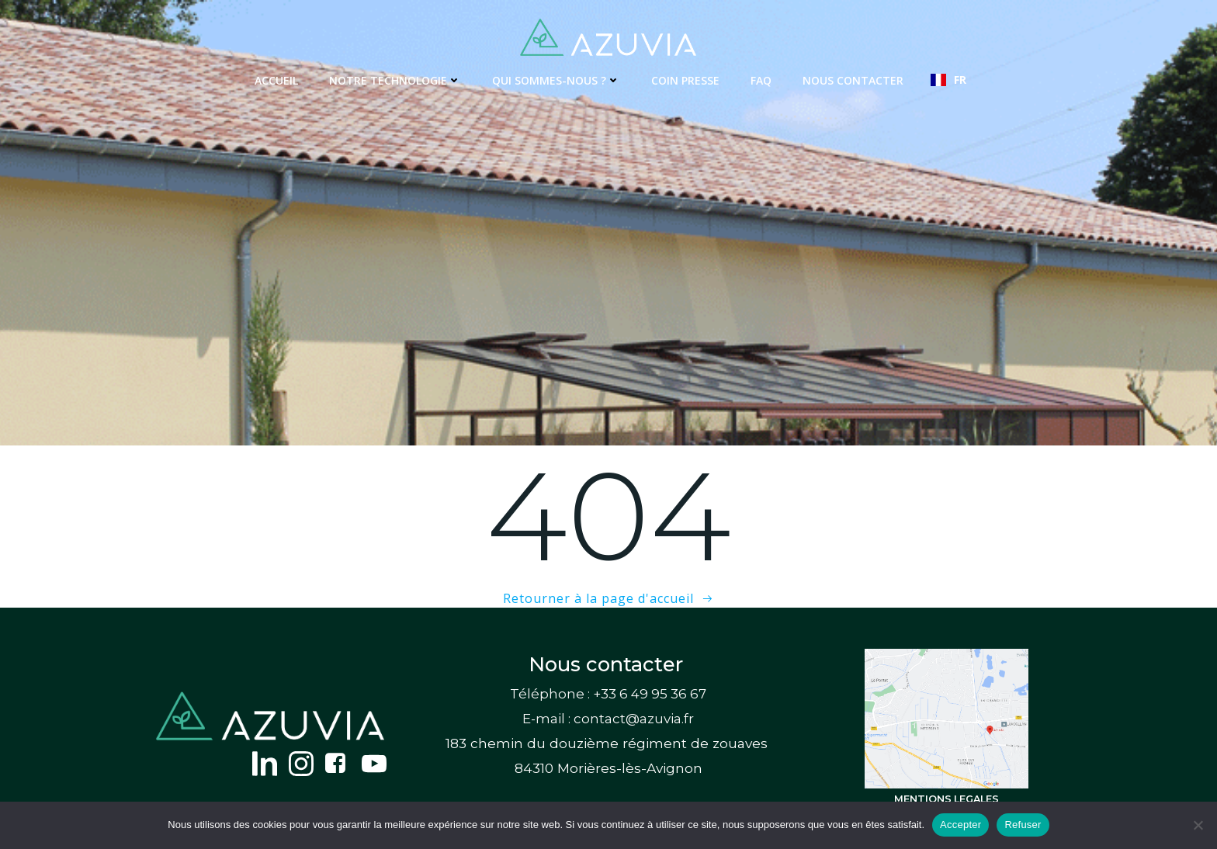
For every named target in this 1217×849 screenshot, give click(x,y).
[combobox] (948, 79)
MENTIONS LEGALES (946, 799)
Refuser (1022, 824)
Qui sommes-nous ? (556, 80)
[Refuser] (1197, 825)
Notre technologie (395, 80)
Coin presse (685, 80)
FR (948, 79)
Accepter (960, 824)
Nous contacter (853, 80)
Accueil (276, 80)
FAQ (761, 80)
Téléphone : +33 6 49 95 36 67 (608, 694)
